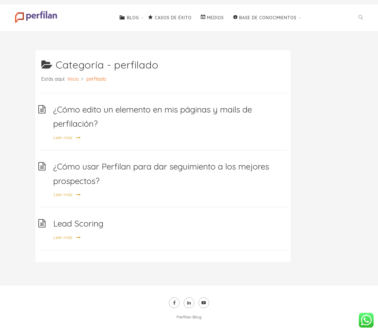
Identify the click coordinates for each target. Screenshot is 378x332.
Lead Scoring (78, 223)
